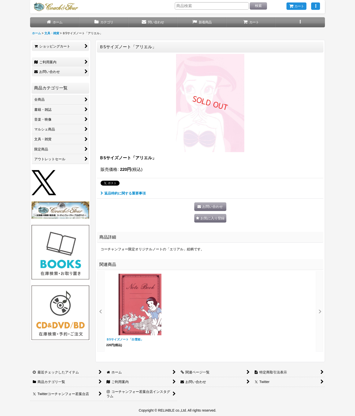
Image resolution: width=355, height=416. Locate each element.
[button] (315, 6)
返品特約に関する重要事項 (123, 193)
